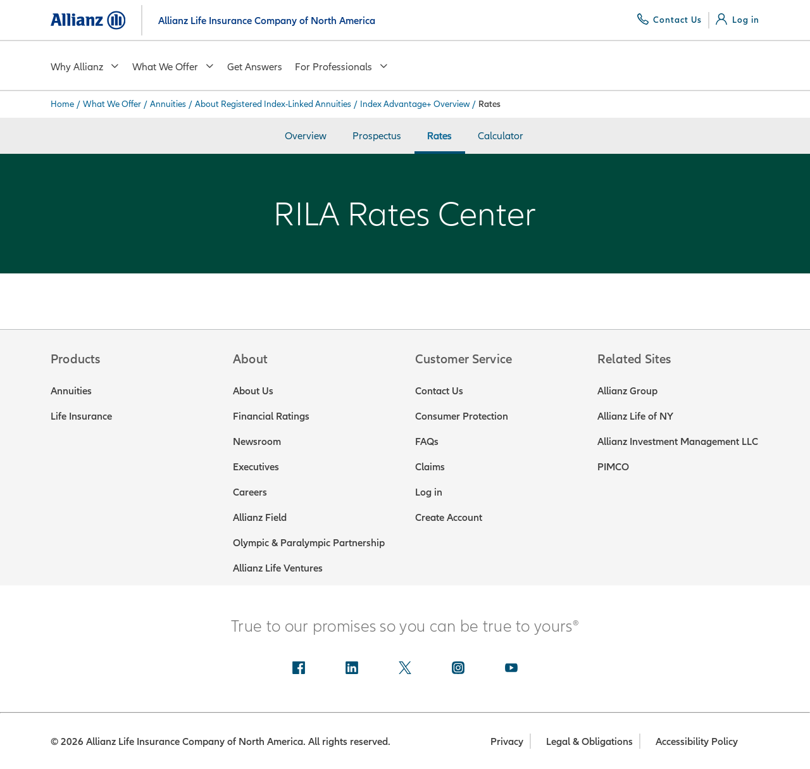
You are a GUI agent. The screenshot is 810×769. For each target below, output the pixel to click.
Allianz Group (627, 390)
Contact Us (439, 390)
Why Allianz (85, 66)
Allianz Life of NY (635, 416)
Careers (250, 491)
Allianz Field (260, 517)
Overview (306, 135)
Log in (428, 491)
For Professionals (342, 66)
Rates (439, 135)
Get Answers (254, 66)
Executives (256, 466)
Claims (430, 466)
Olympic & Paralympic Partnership (309, 542)
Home (62, 104)
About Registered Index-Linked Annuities (273, 104)
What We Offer (173, 66)
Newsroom (257, 441)
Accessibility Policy (697, 741)
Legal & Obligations (589, 741)
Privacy (506, 741)
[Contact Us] (669, 19)
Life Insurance (81, 416)
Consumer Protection (461, 416)
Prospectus (376, 135)
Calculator (500, 135)
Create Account (448, 517)
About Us (253, 390)
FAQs (427, 441)
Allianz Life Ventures (278, 567)
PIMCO (613, 466)
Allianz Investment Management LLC (677, 441)
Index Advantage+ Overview (415, 104)
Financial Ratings (271, 416)
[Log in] (737, 19)
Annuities (168, 104)
